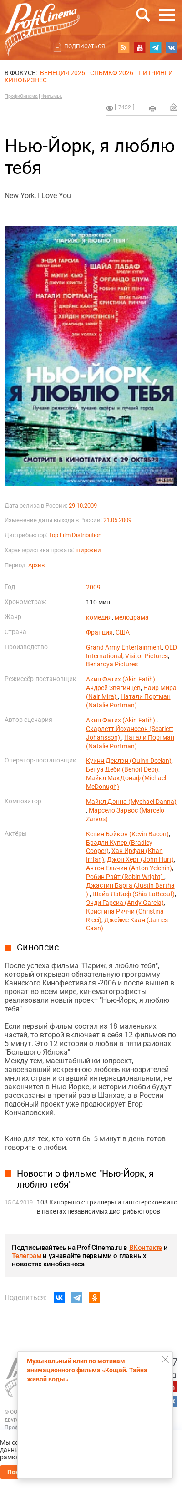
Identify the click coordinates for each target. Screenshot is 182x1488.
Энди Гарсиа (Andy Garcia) (125, 902)
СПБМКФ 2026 (111, 72)
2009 (93, 587)
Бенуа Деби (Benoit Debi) (122, 769)
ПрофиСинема (21, 96)
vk (171, 47)
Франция (99, 632)
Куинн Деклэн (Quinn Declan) (129, 760)
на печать (152, 108)
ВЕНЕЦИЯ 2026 (62, 72)
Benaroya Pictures (112, 664)
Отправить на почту (173, 107)
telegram (155, 47)
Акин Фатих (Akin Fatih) (121, 679)
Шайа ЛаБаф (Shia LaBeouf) (133, 894)
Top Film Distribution (75, 535)
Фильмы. (51, 96)
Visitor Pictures (146, 656)
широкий (88, 550)
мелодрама (132, 617)
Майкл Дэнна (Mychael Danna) (131, 801)
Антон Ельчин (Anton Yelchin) (129, 868)
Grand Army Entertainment (124, 647)
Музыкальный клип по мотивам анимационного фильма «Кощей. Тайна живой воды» (87, 1370)
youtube (139, 47)
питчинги (155, 72)
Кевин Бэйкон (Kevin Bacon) (127, 834)
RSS (123, 47)
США (123, 632)
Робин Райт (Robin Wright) (125, 876)
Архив (36, 565)
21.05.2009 (117, 520)
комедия (99, 617)
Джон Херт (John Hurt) (140, 859)
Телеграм (26, 1256)
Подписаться (84, 46)
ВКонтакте (145, 1248)
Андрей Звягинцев (113, 687)
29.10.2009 (83, 505)
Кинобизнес (26, 80)
